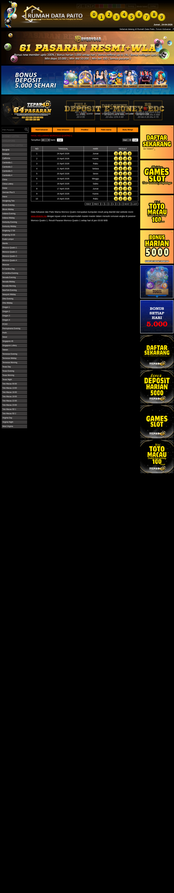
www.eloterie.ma (39, 216)
